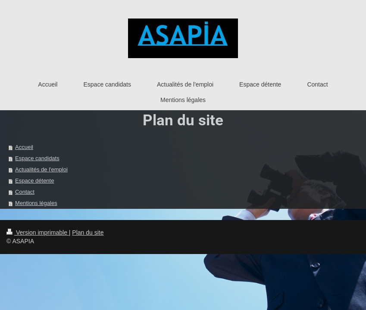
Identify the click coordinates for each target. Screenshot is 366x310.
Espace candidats (37, 158)
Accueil (24, 147)
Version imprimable (37, 232)
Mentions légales (36, 203)
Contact (24, 192)
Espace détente (34, 180)
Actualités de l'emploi (41, 169)
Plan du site (87, 232)
